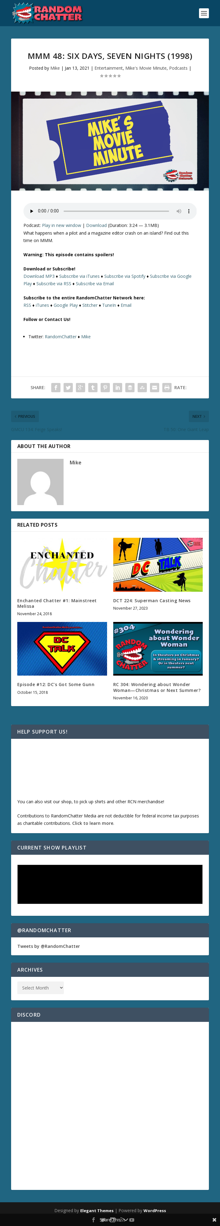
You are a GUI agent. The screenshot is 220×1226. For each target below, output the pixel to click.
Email (126, 305)
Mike (55, 68)
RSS (27, 305)
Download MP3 (39, 276)
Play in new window (61, 225)
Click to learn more (92, 823)
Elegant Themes (97, 1210)
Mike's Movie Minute (146, 68)
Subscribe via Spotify (124, 276)
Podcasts (178, 68)
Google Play (66, 305)
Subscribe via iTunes (79, 276)
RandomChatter (61, 336)
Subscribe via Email (95, 283)
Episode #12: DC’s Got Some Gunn (56, 684)
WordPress (154, 1210)
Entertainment (108, 68)
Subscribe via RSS (53, 283)
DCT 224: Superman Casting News (152, 600)
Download (96, 225)
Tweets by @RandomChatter (48, 946)
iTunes (42, 305)
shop (66, 801)
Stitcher (90, 305)
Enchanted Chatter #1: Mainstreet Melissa (57, 603)
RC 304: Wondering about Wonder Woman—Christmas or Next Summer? (157, 687)
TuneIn (109, 305)
